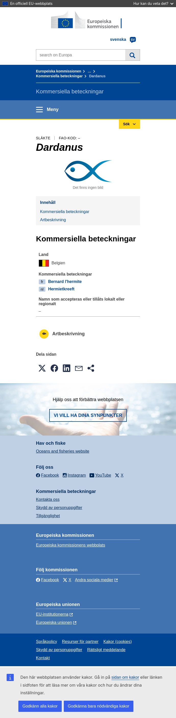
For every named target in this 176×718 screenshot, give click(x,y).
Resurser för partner (80, 641)
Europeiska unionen (54, 622)
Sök (132, 54)
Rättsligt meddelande (106, 650)
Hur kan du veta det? (153, 3)
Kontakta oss (48, 499)
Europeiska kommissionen (58, 71)
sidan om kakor (125, 677)
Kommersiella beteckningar (59, 76)
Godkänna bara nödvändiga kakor (98, 706)
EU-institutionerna (52, 614)
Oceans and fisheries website (62, 451)
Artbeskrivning (53, 220)
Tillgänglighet (48, 516)
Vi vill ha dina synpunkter (88, 415)
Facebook (47, 580)
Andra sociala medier (94, 580)
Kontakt (43, 658)
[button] (42, 368)
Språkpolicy (46, 641)
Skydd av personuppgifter (59, 507)
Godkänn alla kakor (40, 706)
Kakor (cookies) (117, 641)
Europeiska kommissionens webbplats (70, 545)
